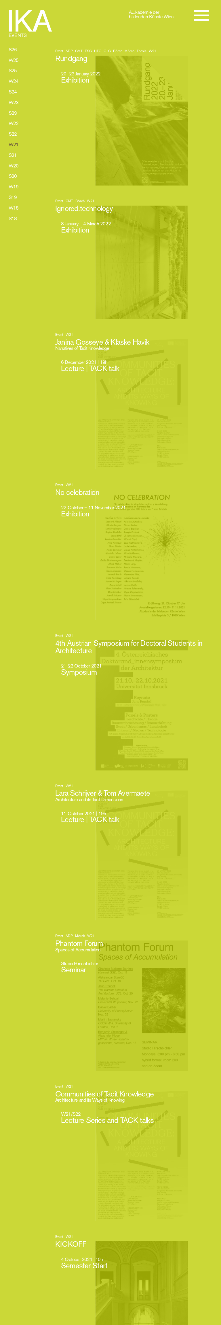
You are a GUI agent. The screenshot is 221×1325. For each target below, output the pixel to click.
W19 (14, 187)
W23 (14, 102)
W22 (14, 123)
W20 (14, 166)
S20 (13, 176)
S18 (13, 218)
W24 (14, 81)
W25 (14, 60)
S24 (13, 92)
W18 (14, 208)
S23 (13, 113)
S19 (13, 197)
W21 (14, 144)
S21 (13, 155)
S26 (13, 49)
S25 (13, 70)
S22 (13, 134)
